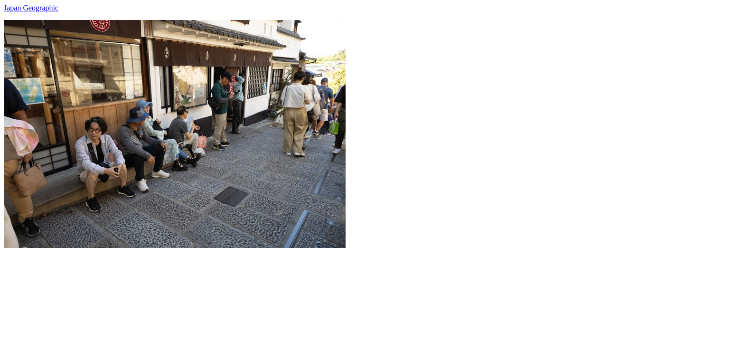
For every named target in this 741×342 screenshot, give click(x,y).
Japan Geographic (31, 8)
